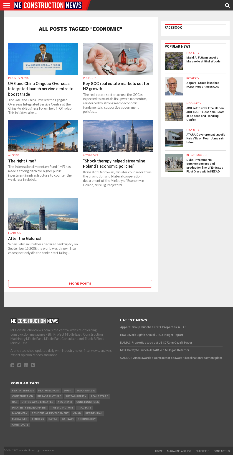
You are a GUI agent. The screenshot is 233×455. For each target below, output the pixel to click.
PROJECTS (84, 407)
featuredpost (49, 390)
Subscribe (202, 451)
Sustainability (75, 396)
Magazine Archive (179, 451)
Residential (93, 413)
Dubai (68, 390)
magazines (19, 419)
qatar (53, 419)
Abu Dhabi (65, 402)
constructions (87, 402)
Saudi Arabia (85, 390)
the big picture (62, 407)
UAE (14, 402)
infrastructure (49, 396)
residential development (50, 413)
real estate (99, 396)
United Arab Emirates (37, 402)
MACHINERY (19, 413)
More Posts (80, 283)
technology (87, 419)
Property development (29, 407)
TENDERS (38, 419)
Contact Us (221, 451)
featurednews (23, 390)
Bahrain (67, 419)
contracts (20, 424)
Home (158, 451)
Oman (77, 413)
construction (22, 396)
